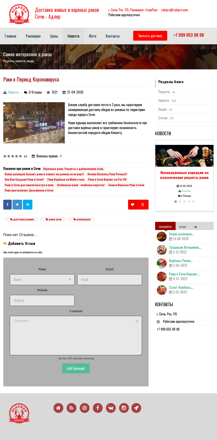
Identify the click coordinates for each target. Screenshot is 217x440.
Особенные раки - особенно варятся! (81, 185)
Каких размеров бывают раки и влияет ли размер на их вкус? (44, 174)
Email (110, 269)
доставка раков (22, 219)
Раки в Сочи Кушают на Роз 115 (107, 179)
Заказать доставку (150, 35)
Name (42, 269)
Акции (165, 109)
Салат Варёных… (181, 287)
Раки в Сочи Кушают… (184, 274)
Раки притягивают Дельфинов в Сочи (29, 190)
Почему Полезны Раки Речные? (107, 174)
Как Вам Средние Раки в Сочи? (24, 179)
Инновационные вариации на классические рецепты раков (184, 175)
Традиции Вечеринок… (185, 247)
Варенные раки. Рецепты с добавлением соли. (73, 169)
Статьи (166, 117)
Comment (75, 311)
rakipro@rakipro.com (174, 9)
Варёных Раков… (181, 260)
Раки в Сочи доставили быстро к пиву (29, 185)
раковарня (82, 219)
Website (42, 290)
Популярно (165, 227)
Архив (183, 227)
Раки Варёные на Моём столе (65, 179)
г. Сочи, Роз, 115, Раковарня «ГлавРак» (133, 9)
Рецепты (166, 91)
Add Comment (76, 368)
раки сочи (53, 219)
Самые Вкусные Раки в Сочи (126, 185)
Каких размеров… (181, 233)
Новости (13, 92)
